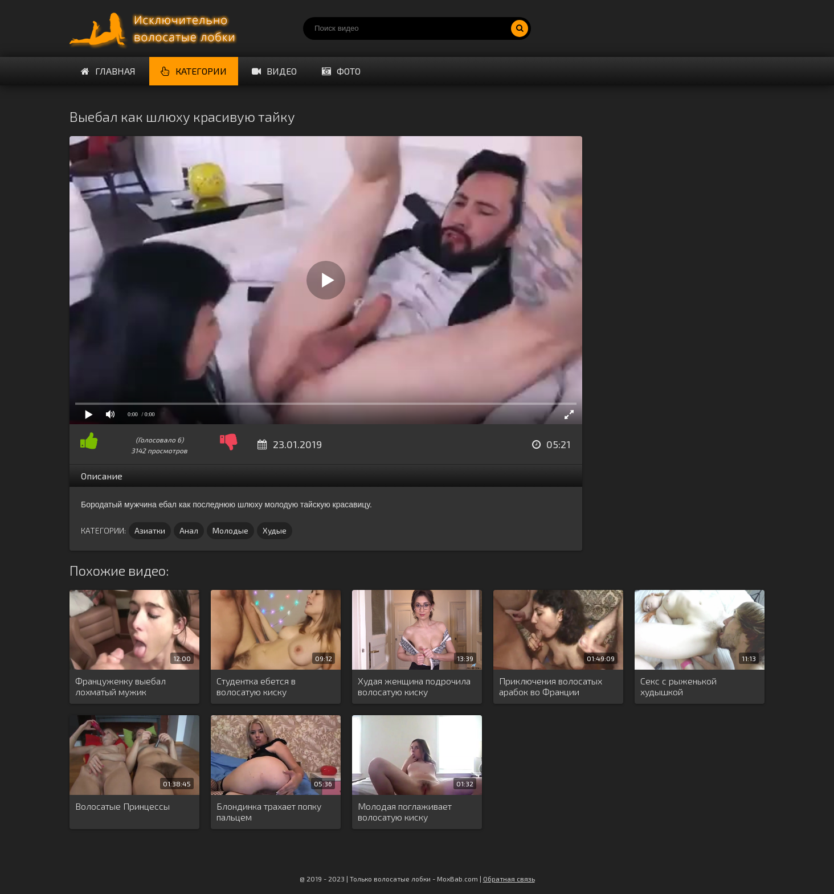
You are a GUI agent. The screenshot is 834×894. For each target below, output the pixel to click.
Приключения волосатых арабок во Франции (550, 686)
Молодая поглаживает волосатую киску (405, 811)
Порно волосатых (155, 28)
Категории (194, 70)
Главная (108, 70)
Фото (341, 70)
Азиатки (149, 530)
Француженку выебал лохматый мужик (120, 686)
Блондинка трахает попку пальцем (268, 811)
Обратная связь (509, 879)
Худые (275, 530)
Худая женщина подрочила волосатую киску (414, 686)
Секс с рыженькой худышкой (678, 686)
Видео (274, 70)
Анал (188, 530)
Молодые (230, 530)
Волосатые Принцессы (122, 806)
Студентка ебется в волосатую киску (256, 686)
